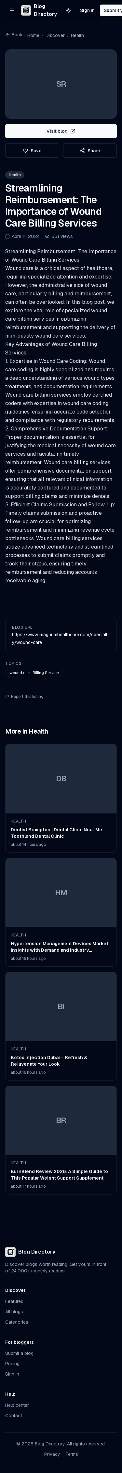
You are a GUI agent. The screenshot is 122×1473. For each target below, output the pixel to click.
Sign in (87, 10)
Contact (13, 1415)
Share (90, 151)
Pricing (12, 1364)
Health (77, 35)
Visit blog (61, 131)
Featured (14, 1301)
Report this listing (24, 696)
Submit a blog (19, 1353)
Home (33, 35)
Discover (55, 35)
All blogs (14, 1312)
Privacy (52, 1454)
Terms (71, 1454)
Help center (17, 1405)
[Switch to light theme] (68, 10)
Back (13, 35)
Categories (16, 1322)
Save (32, 151)
